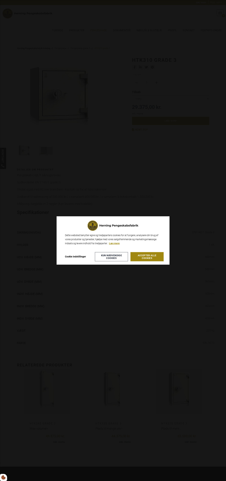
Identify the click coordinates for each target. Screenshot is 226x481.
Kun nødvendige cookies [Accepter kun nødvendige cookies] (111, 256)
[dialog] (113, 240)
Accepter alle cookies (147, 256)
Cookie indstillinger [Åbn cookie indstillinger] (75, 256)
